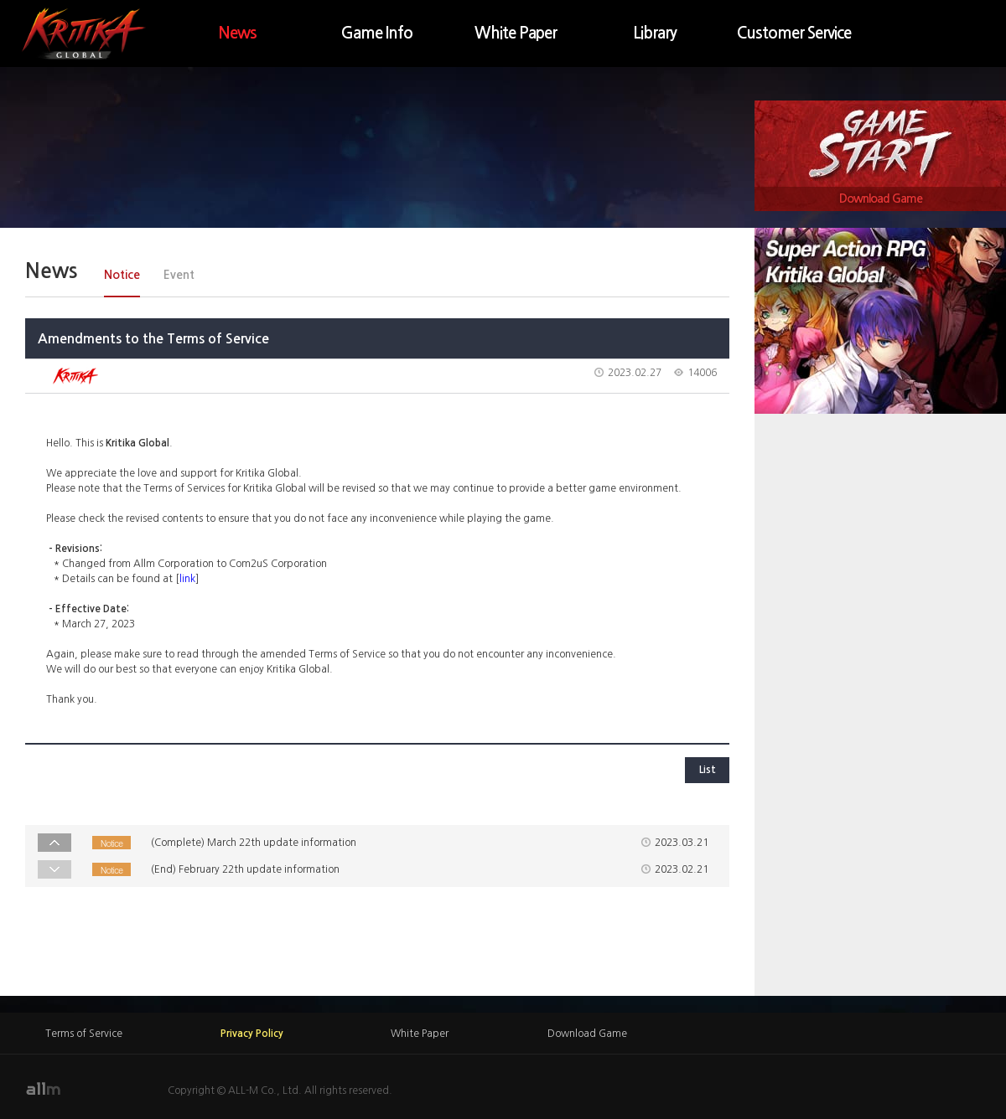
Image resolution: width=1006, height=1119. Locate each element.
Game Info (376, 33)
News (237, 33)
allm (42, 1088)
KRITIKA (84, 33)
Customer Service (794, 33)
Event (178, 275)
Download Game (880, 198)
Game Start (880, 144)
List (707, 770)
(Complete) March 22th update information (253, 843)
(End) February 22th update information (245, 869)
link (187, 579)
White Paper (515, 33)
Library (655, 33)
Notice (122, 275)
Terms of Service (83, 1034)
